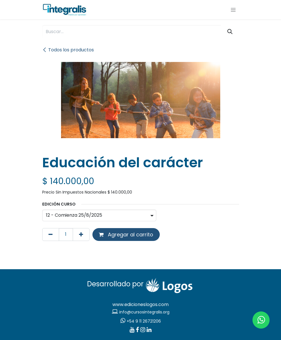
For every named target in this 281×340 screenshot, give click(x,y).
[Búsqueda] (230, 31)
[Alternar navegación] (233, 10)
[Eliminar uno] (50, 234)
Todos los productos (68, 50)
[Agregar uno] (81, 234)
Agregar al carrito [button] (126, 234)
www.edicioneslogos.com (140, 304)
